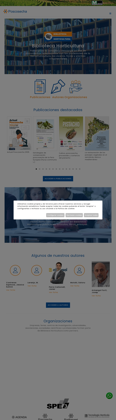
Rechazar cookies (74, 215)
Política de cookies (66, 208)
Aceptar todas (91, 215)
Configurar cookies (55, 215)
